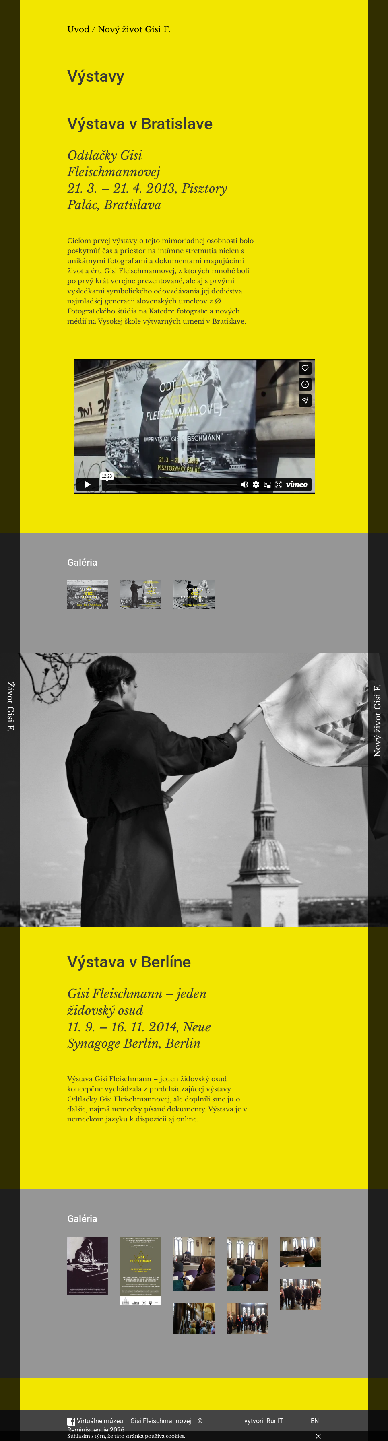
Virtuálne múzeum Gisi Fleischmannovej (129, 1421)
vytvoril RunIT (263, 1421)
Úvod (78, 29)
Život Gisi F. (10, 707)
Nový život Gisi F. (377, 720)
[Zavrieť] (318, 1436)
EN (315, 1421)
